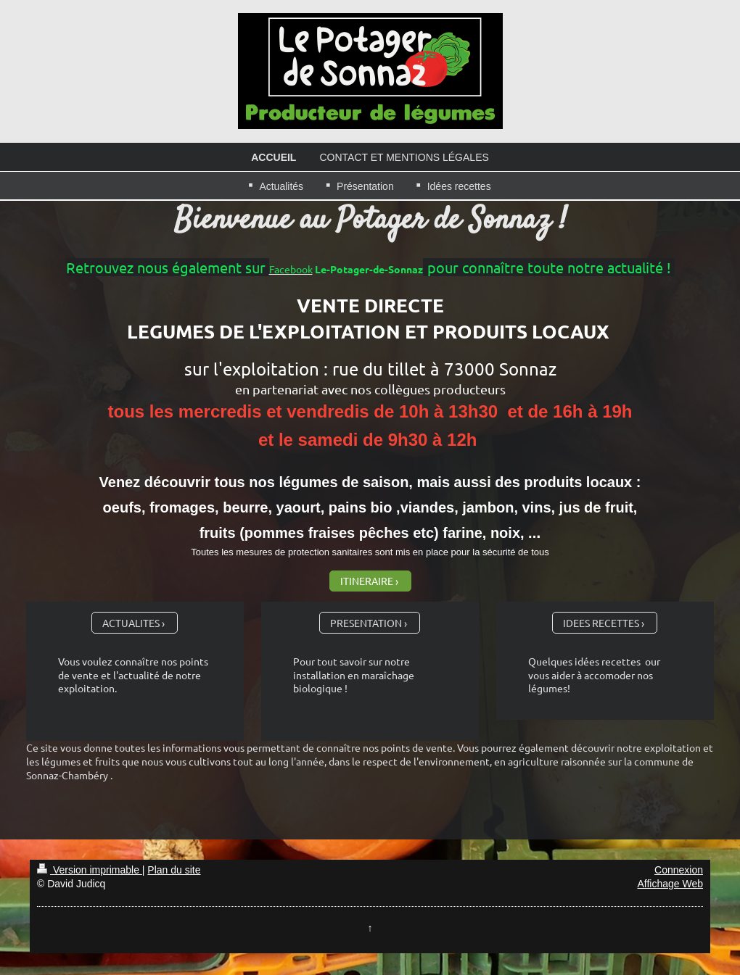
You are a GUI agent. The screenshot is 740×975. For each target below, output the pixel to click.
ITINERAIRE (366, 580)
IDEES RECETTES (601, 622)
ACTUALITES (131, 622)
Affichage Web (670, 883)
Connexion (678, 870)
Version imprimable (89, 870)
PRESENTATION (366, 622)
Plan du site (173, 870)
